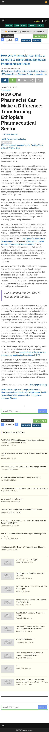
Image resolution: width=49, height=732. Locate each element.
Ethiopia (13, 398)
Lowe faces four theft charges (12, 499)
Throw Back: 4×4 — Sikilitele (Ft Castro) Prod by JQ (20, 477)
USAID (10, 389)
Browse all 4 (37, 40)
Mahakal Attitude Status (25, 640)
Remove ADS (40, 36)
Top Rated (31, 25)
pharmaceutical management (29, 395)
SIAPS (3, 389)
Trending (40, 25)
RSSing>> (9, 25)
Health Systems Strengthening (13, 139)
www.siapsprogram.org (38, 385)
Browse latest (26, 40)
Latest (17, 25)
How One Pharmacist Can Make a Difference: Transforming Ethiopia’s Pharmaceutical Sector (23, 59)
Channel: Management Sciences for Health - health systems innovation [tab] (26, 31)
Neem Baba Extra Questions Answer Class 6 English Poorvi (23, 467)
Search (42, 411)
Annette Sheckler (11, 134)
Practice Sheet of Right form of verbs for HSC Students (21, 510)
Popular (23, 25)
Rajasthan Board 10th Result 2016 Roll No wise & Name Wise (24, 488)
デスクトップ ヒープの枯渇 (26, 560)
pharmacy (5, 398)
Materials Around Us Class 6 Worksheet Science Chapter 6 (23, 547)
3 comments (6, 90)
